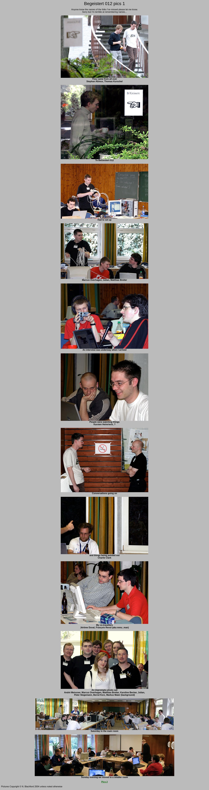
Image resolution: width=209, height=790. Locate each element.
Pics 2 (104, 782)
